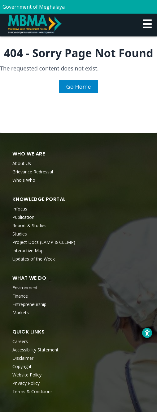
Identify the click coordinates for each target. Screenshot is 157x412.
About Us (21, 163)
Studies (19, 234)
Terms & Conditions (32, 391)
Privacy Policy (26, 383)
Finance (20, 296)
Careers (20, 341)
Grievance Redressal (32, 172)
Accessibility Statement (35, 350)
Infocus (19, 209)
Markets (20, 313)
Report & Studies (29, 225)
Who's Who (23, 180)
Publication (23, 217)
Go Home (78, 86)
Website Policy (26, 375)
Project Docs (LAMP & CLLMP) (43, 242)
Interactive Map (28, 250)
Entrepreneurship (29, 304)
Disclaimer (22, 358)
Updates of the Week (33, 259)
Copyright (22, 366)
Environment (25, 288)
